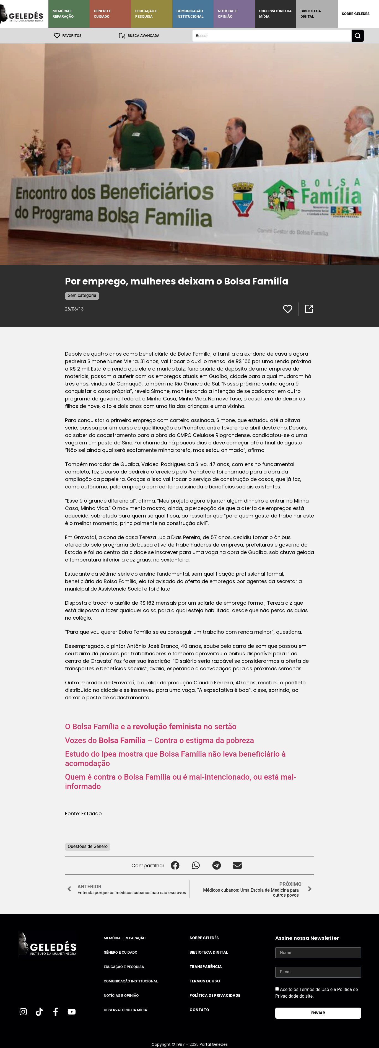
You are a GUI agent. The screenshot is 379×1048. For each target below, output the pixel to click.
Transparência (205, 966)
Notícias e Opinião (227, 14)
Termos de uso (204, 981)
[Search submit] (358, 35)
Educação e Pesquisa (146, 14)
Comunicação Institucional (190, 14)
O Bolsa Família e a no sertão (151, 726)
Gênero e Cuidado (102, 14)
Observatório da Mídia (275, 14)
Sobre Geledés (356, 14)
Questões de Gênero (88, 846)
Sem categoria (82, 295)
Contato (199, 1009)
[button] (175, 865)
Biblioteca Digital (310, 14)
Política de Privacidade (214, 995)
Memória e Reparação (63, 14)
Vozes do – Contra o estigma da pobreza (159, 740)
